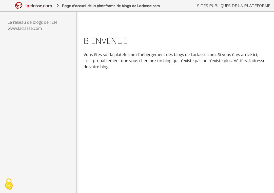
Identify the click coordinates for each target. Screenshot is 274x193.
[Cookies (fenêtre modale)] (9, 184)
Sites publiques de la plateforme (233, 5)
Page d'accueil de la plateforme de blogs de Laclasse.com (111, 6)
